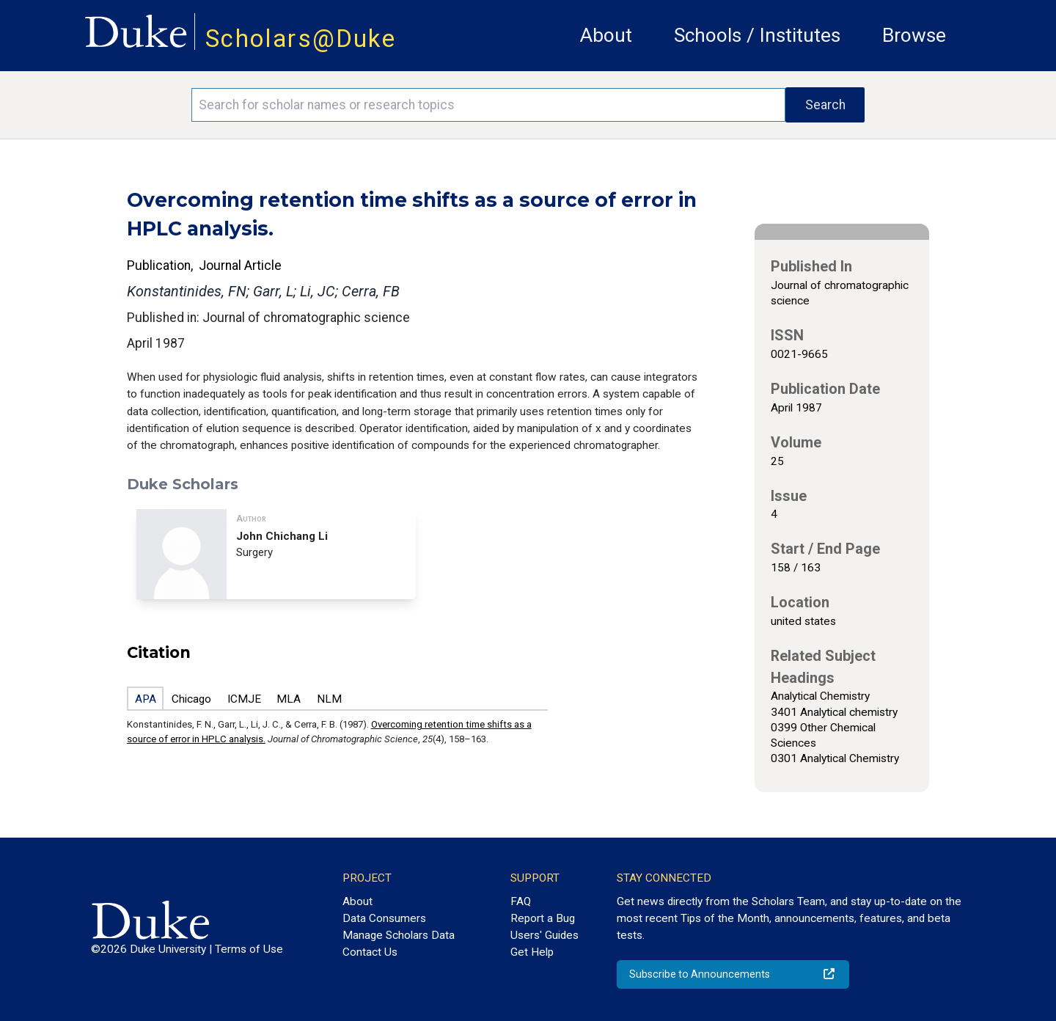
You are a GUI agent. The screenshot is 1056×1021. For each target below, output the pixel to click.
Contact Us (369, 952)
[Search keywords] (488, 105)
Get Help (532, 952)
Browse (914, 35)
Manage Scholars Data (398, 935)
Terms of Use (249, 949)
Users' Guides (544, 935)
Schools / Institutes (757, 35)
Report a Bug (542, 918)
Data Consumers (384, 918)
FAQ (520, 901)
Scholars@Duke (300, 38)
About (606, 35)
